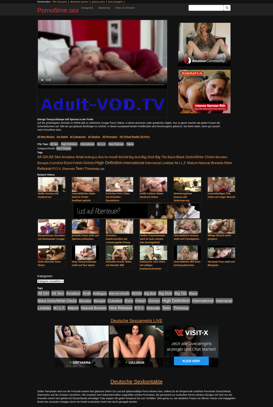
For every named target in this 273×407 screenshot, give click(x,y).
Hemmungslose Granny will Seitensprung (183, 197)
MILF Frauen (64, 148)
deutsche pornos (79, 1)
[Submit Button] (227, 8)
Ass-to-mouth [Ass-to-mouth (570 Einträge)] (108, 157)
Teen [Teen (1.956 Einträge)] (80, 168)
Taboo (130, 144)
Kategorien (87, 7)
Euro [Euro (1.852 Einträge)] (68, 163)
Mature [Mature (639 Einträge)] (192, 163)
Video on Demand (125, 7)
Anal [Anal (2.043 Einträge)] (79, 157)
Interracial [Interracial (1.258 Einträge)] (153, 163)
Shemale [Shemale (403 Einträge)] (68, 169)
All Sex (54, 144)
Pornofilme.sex (58, 10)
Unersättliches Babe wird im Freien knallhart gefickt (83, 197)
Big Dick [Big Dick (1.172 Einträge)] (147, 157)
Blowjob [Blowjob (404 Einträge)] (43, 163)
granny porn (98, 1)
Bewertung (104, 7)
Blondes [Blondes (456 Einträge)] (221, 157)
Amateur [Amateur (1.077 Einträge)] (68, 157)
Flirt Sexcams (59, 1)
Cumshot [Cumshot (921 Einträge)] (56, 163)
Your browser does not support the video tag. (102, 54)
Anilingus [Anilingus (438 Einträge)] (90, 157)
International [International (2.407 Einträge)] (133, 163)
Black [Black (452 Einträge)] (172, 157)
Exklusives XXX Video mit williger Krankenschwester (152, 265)
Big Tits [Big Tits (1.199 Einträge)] (161, 157)
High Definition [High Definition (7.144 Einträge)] (108, 162)
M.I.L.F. (102, 144)
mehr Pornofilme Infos (49, 129)
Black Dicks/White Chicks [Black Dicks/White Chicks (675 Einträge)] (195, 157)
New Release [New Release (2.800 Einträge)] (120, 308)
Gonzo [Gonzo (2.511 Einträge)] (89, 163)
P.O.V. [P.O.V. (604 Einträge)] (56, 169)
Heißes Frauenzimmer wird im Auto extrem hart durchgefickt (152, 239)
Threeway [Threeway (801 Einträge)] (92, 169)
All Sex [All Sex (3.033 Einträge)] (55, 157)
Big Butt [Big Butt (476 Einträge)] (135, 157)
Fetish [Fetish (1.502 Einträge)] (78, 163)
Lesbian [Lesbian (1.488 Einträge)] (167, 163)
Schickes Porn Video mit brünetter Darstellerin (118, 197)
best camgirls (115, 1)
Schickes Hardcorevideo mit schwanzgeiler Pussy (118, 239)
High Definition (69, 144)
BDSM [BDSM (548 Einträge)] (123, 157)
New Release (116, 144)
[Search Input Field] (206, 8)
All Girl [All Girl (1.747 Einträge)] (42, 157)
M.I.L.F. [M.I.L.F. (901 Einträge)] (180, 163)
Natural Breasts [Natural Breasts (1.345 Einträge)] (210, 163)
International (87, 144)
